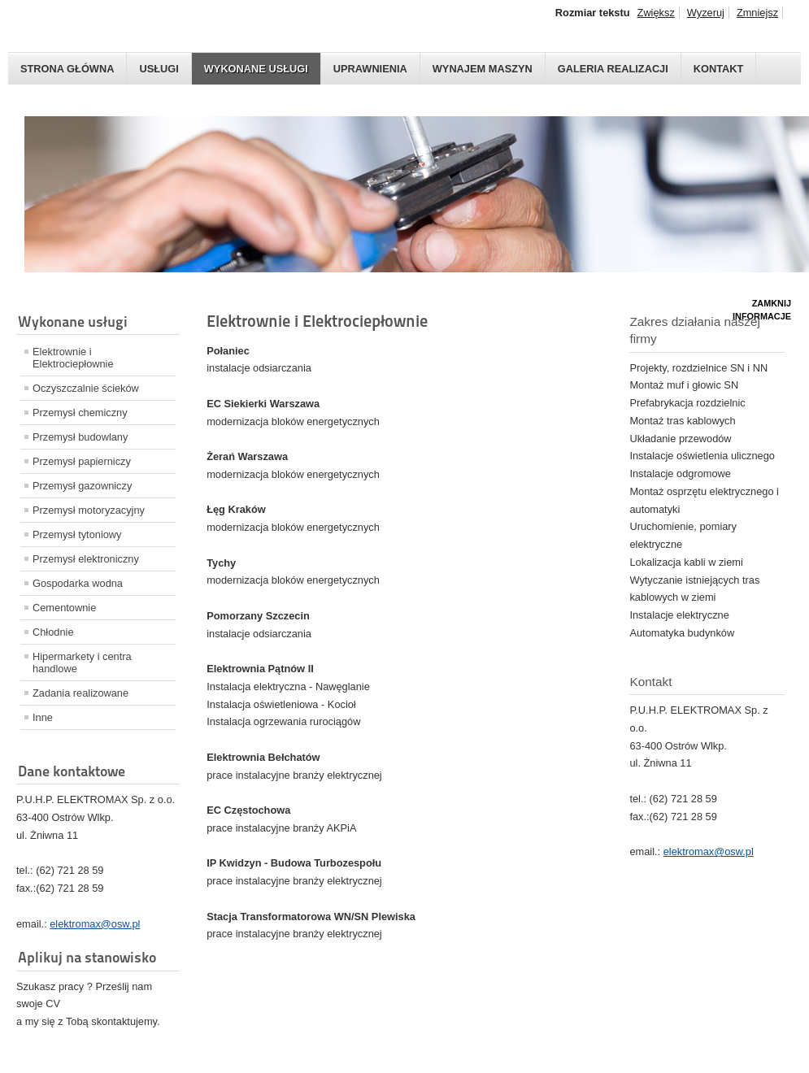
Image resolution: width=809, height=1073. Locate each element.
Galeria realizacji (613, 69)
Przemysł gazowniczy (82, 486)
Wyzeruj (705, 13)
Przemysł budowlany (80, 437)
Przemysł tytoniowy (77, 534)
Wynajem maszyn (483, 69)
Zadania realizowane (80, 693)
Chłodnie (53, 632)
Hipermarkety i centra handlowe (82, 662)
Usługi (158, 69)
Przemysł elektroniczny (86, 559)
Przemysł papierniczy (82, 461)
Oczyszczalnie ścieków (86, 388)
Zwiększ (656, 13)
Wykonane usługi (256, 69)
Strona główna (67, 69)
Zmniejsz (757, 13)
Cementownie (64, 608)
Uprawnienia (370, 69)
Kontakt (719, 69)
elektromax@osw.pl (95, 924)
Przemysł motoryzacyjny (89, 510)
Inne (43, 717)
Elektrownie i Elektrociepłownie (73, 357)
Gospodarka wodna (78, 583)
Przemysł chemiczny (80, 412)
